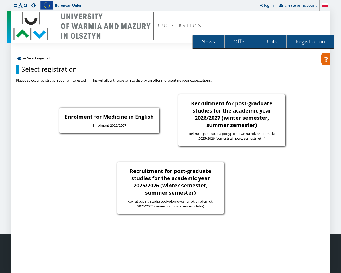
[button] (15, 5)
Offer (239, 41)
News (208, 41)
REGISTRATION (179, 26)
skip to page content (1, 1)
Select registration (49, 69)
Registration (310, 41)
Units (270, 41)
